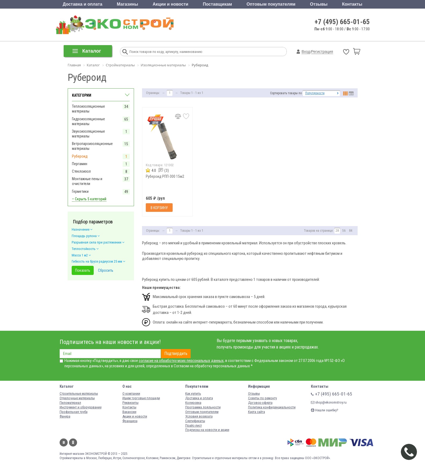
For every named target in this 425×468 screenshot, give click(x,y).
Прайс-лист (193, 425)
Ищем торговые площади (141, 398)
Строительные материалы (79, 393)
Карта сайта (256, 412)
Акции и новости (170, 4)
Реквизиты (130, 403)
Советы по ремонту (262, 398)
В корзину (159, 208)
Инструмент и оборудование (80, 407)
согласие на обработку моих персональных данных (181, 360)
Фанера (65, 416)
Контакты (352, 4)
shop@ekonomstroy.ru (329, 402)
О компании (131, 393)
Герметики (80, 191)
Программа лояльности (203, 407)
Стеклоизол (81, 171)
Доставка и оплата (83, 4)
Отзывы (319, 4)
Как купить (193, 393)
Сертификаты (195, 421)
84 (350, 231)
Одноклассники (73, 442)
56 (344, 231)
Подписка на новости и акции (207, 430)
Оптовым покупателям (270, 4)
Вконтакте (64, 442)
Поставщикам (217, 4)
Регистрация (322, 51)
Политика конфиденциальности (272, 407)
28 (337, 231)
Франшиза (129, 421)
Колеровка (193, 403)
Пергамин (79, 164)
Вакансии (129, 412)
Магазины (127, 4)
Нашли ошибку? (324, 410)
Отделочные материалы (77, 398)
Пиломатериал (70, 403)
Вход (306, 51)
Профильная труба (74, 412)
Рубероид (80, 156)
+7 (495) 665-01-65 (342, 22)
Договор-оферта (260, 403)
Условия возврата (199, 416)
